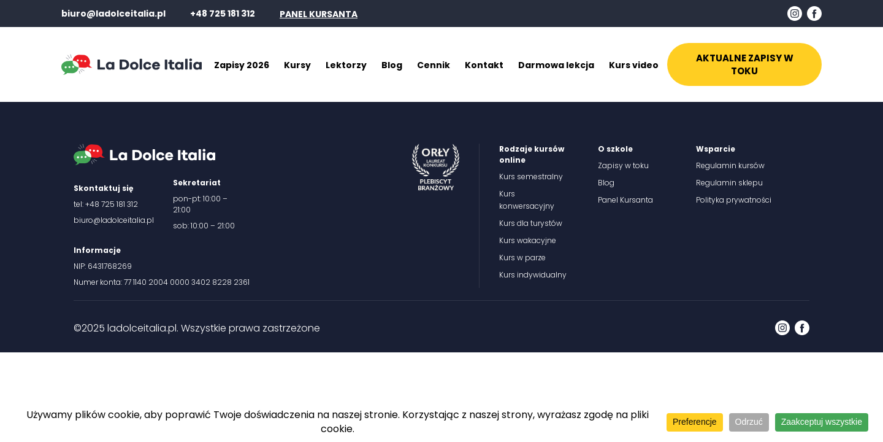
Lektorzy (346, 65)
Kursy (297, 65)
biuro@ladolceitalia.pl (113, 13)
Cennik (433, 65)
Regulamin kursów (730, 165)
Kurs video (634, 65)
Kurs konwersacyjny (526, 199)
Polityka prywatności (733, 200)
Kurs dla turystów (530, 223)
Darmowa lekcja (556, 65)
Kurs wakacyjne (527, 240)
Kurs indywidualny (533, 274)
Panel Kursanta (625, 200)
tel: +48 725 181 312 (106, 204)
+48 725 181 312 (222, 13)
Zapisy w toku (623, 165)
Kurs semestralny (531, 176)
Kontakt (484, 65)
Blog (391, 65)
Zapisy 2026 (241, 65)
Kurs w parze (522, 257)
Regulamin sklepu (729, 182)
